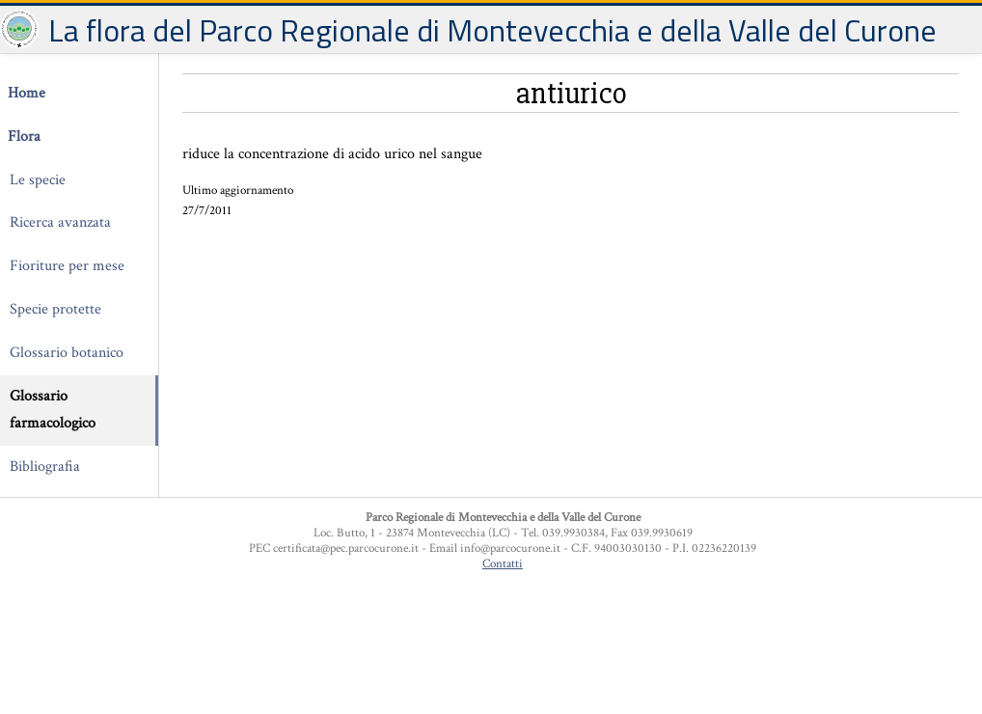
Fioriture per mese (67, 266)
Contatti (502, 563)
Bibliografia (45, 466)
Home (26, 93)
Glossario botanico (66, 353)
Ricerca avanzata (60, 222)
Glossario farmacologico (52, 410)
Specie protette (55, 309)
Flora (24, 136)
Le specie (38, 180)
